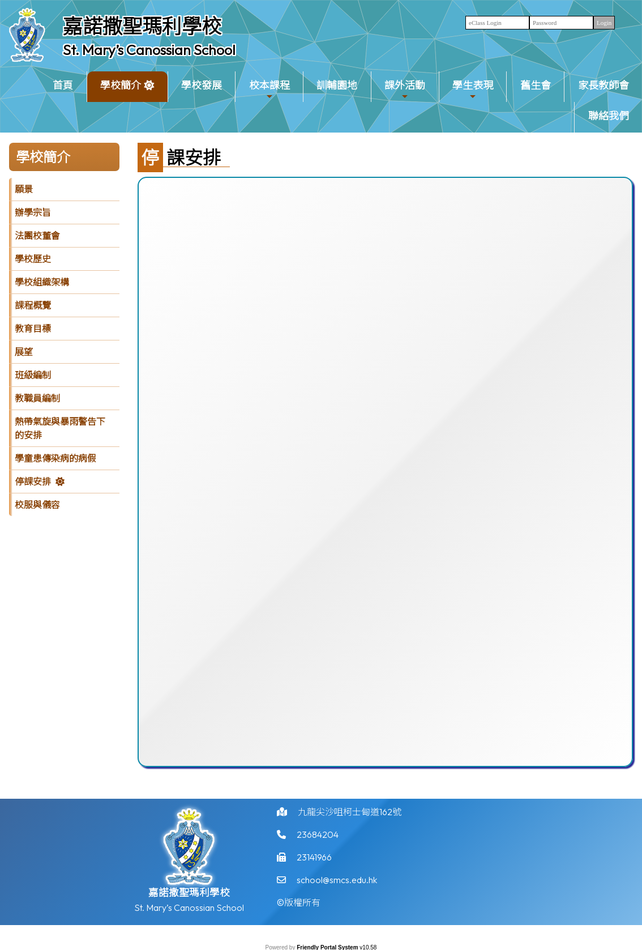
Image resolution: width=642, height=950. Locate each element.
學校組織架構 (42, 282)
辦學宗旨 (33, 212)
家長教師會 (603, 85)
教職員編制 (37, 398)
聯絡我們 (608, 115)
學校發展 (201, 85)
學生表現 (472, 90)
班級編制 (33, 375)
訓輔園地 (336, 85)
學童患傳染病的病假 (55, 458)
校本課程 (269, 90)
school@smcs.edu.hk (337, 883)
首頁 (63, 85)
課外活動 (404, 90)
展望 (24, 351)
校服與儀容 (37, 504)
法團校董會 (37, 235)
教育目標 (33, 328)
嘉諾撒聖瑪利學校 (142, 26)
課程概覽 (33, 305)
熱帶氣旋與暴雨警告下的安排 (60, 428)
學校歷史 (33, 259)
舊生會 (535, 85)
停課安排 (33, 481)
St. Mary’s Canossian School (149, 50)
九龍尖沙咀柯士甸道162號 (349, 815)
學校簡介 (120, 90)
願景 (24, 189)
